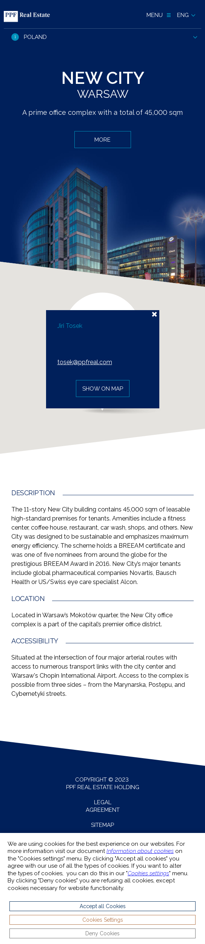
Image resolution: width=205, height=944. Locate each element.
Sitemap (102, 825)
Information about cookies (140, 851)
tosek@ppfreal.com (84, 362)
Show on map (102, 388)
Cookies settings (148, 873)
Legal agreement (103, 806)
